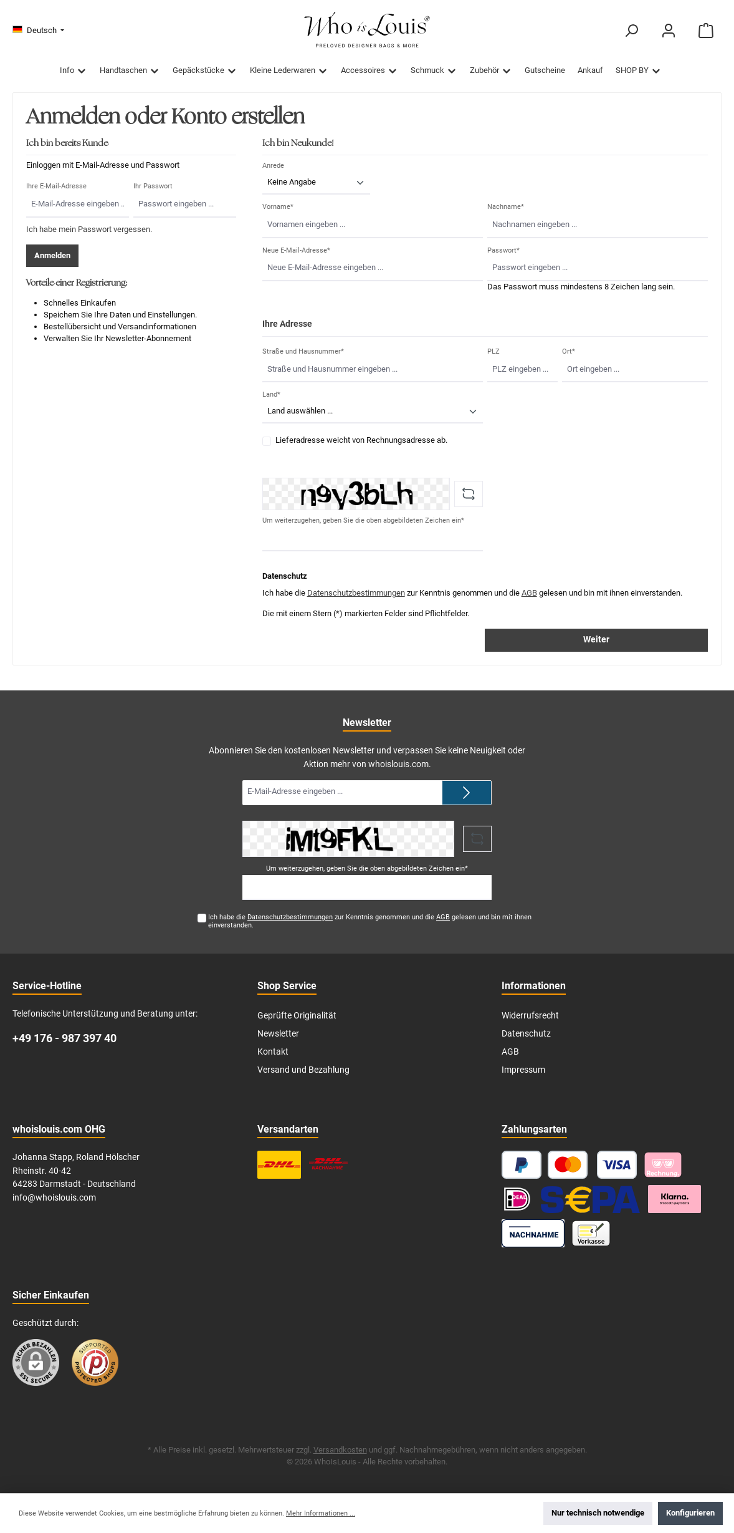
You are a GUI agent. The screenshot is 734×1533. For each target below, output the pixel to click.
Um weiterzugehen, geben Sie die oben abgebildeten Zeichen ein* (363, 520)
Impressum (523, 1070)
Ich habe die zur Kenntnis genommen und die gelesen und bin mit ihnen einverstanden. (369, 921)
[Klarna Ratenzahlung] (675, 1199)
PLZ (493, 351)
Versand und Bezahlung (303, 1070)
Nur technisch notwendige (597, 1512)
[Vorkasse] (591, 1233)
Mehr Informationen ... (320, 1513)
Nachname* (505, 207)
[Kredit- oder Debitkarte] (592, 1165)
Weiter (596, 639)
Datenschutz (526, 1033)
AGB (529, 592)
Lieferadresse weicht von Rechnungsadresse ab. (361, 440)
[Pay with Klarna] (663, 1165)
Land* (271, 394)
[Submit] (467, 792)
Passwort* (503, 250)
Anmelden (52, 255)
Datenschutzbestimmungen (356, 592)
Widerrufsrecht (530, 1015)
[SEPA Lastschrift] (590, 1199)
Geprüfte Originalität (296, 1015)
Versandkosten (340, 1449)
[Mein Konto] (668, 31)
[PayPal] (521, 1165)
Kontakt (272, 1052)
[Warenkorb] (706, 31)
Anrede (273, 166)
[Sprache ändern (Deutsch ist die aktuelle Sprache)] (38, 31)
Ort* (568, 351)
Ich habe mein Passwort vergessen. (89, 229)
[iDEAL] (517, 1199)
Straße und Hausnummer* (303, 351)
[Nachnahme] (533, 1233)
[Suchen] (631, 31)
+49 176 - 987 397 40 (64, 1038)
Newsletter (278, 1033)
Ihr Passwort (153, 186)
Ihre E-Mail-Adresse (56, 186)
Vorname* (277, 207)
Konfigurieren (690, 1512)
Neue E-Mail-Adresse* (296, 250)
